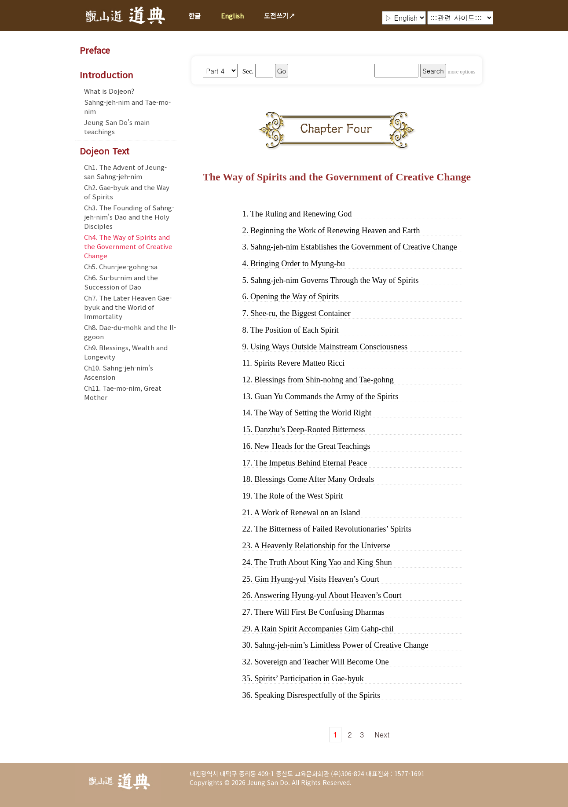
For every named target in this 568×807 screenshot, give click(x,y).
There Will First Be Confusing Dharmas (319, 612)
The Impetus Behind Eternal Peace (310, 463)
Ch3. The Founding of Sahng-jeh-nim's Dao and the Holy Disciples (129, 217)
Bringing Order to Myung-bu (297, 263)
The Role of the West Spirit (298, 496)
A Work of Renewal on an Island (307, 512)
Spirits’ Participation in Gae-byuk (308, 678)
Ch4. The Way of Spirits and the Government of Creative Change (128, 246)
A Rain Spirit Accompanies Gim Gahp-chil (324, 628)
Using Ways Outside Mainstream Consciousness (328, 346)
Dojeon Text (104, 151)
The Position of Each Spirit (294, 330)
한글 (194, 15)
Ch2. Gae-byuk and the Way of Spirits (126, 192)
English (232, 15)
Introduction (106, 75)
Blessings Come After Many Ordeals (314, 479)
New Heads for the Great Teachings (312, 446)
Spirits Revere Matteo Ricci (299, 363)
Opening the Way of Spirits (294, 296)
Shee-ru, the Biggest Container (300, 313)
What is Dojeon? (109, 90)
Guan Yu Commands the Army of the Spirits (326, 396)
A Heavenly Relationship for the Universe (322, 545)
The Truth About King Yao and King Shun (323, 562)
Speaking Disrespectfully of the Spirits (317, 695)
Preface (95, 50)
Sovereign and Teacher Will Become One (321, 661)
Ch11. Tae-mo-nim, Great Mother (122, 392)
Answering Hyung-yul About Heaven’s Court (327, 595)
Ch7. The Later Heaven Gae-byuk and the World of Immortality (128, 307)
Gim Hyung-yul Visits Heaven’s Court (316, 579)
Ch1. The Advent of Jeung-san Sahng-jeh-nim (125, 171)
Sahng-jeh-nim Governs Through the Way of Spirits (334, 280)
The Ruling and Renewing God (301, 213)
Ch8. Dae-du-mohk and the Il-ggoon (130, 332)
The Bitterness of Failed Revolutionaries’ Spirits (332, 529)
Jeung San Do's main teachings (117, 126)
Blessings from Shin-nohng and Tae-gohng (323, 379)
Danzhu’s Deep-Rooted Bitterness (309, 429)
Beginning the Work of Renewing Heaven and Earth (335, 230)
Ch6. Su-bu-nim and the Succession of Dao (121, 282)
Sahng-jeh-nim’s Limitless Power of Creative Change (341, 645)
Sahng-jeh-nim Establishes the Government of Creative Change (353, 246)
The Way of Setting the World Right (312, 412)
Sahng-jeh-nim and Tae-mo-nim (127, 106)
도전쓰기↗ (279, 15)
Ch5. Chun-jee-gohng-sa (121, 266)
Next (381, 734)
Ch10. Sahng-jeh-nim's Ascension (118, 372)
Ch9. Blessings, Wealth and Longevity (126, 352)
